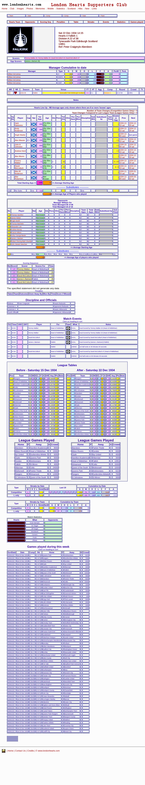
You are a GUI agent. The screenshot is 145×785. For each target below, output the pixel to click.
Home (4, 8)
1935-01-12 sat (133, 172)
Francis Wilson (16, 232)
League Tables (67, 365)
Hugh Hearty (20, 135)
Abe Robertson (19, 178)
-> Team (102, 16)
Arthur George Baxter (18, 235)
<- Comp (47, 16)
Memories (40, 8)
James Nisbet (16, 218)
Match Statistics (35, 517)
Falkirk (35, 93)
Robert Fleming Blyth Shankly (21, 241)
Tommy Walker (18, 162)
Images (20, 8)
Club (12, 8)
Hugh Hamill (15, 221)
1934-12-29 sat (133, 124)
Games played (136, 22)
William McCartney (14, 74)
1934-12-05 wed (123, 135)
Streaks (91, 22)
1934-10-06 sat (123, 146)
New (87, 8)
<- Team (10, 16)
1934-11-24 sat (123, 172)
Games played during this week (48, 546)
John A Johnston (18, 146)
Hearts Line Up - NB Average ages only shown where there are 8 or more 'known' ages (72, 108)
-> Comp (65, 16)
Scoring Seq (45, 22)
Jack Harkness (19, 124)
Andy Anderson (19, 129)
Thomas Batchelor (17, 224)
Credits (30, 751)
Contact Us (20, 751)
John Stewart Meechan (19, 244)
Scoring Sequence (30, 263)
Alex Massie (20, 140)
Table (76, 22)
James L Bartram (17, 238)
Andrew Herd (20, 151)
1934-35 (23, 93)
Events (106, 22)
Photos (29, 8)
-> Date (83, 16)
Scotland (71, 8)
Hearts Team (14, 22)
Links (94, 8)
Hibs (80, 8)
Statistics (60, 8)
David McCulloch (19, 167)
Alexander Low (16, 226)
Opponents (30, 22)
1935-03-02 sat (133, 178)
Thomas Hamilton (17, 215)
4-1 (87, 93)
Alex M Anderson (19, 172)
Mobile (50, 8)
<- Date (28, 16)
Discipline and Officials (41, 300)
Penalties (61, 22)
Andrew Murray (16, 229)
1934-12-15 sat (123, 124)
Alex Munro (19, 156)
